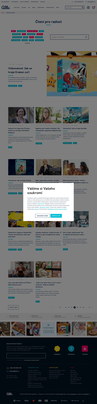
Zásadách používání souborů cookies (57, 209)
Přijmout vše (41, 203)
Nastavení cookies (44, 207)
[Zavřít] (72, 184)
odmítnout (36, 209)
